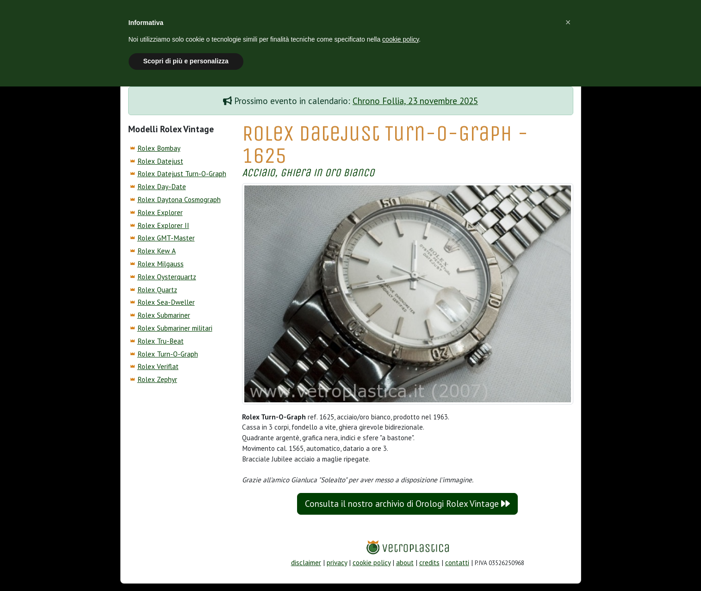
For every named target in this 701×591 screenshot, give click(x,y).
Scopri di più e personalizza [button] (186, 61)
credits (429, 562)
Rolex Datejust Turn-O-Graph (181, 173)
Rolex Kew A (156, 250)
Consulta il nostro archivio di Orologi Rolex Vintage (407, 503)
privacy (337, 562)
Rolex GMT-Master (166, 238)
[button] (568, 22)
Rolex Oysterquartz (166, 276)
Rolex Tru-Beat (160, 341)
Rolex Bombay (158, 148)
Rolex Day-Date (161, 186)
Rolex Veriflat (158, 366)
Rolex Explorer (160, 212)
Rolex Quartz (157, 289)
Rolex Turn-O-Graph (167, 354)
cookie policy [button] (400, 39)
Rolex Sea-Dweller (166, 302)
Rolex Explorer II (163, 225)
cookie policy (372, 562)
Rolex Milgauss (160, 263)
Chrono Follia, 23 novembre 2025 (415, 100)
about (405, 562)
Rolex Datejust (160, 161)
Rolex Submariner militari (174, 328)
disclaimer (306, 562)
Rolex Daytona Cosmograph (179, 199)
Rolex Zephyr (157, 379)
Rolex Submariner (163, 315)
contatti (457, 562)
